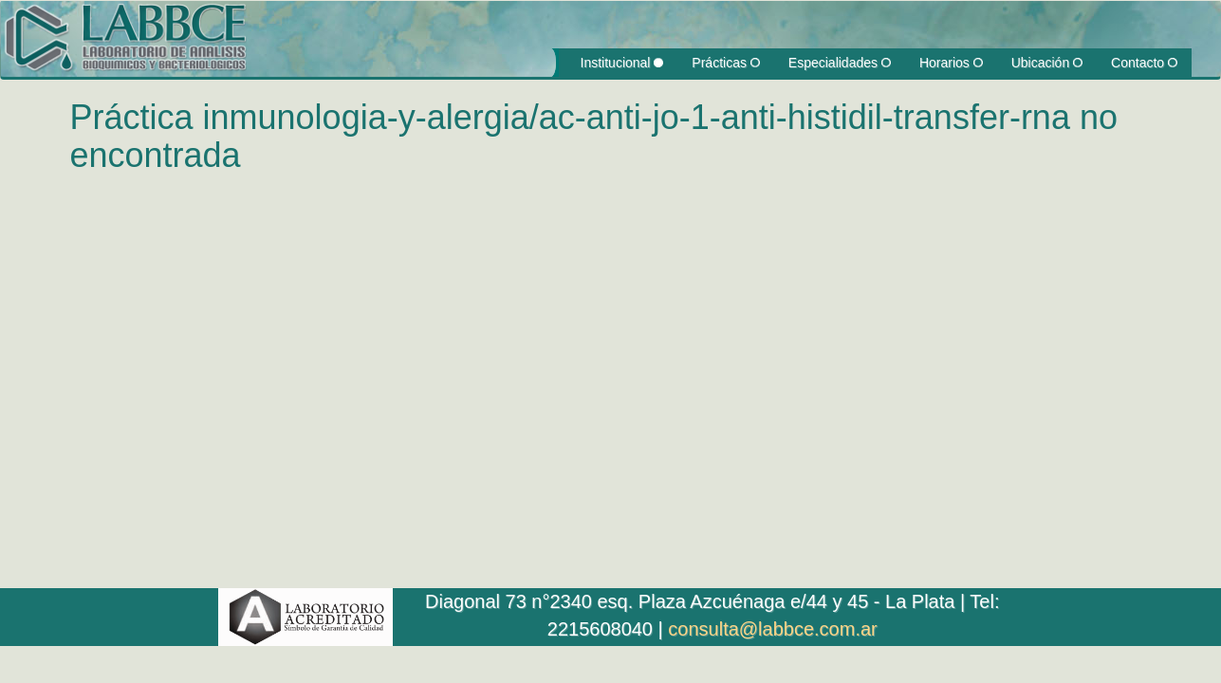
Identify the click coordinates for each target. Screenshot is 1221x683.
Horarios (951, 62)
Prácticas (725, 62)
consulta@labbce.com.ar (772, 628)
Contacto (1144, 62)
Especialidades (839, 62)
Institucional (622, 62)
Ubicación (1046, 62)
